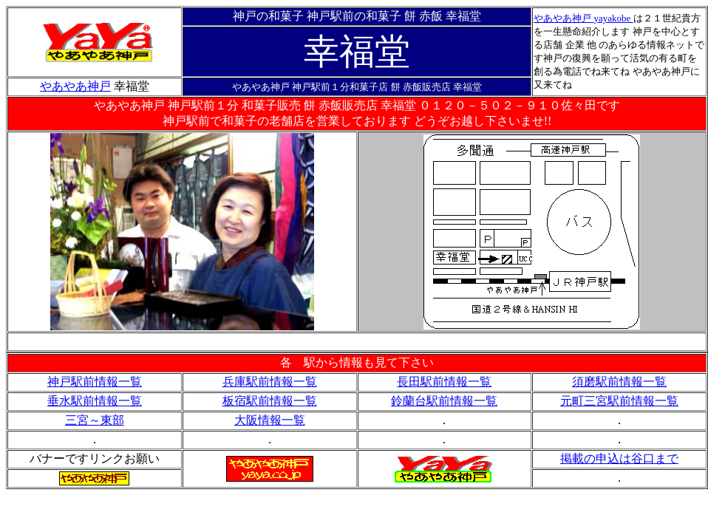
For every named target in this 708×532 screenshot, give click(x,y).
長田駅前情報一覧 (444, 381)
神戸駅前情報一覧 (94, 381)
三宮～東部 (94, 420)
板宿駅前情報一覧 (269, 401)
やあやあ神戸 (563, 18)
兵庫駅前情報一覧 (269, 381)
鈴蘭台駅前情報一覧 (444, 401)
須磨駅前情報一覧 (619, 381)
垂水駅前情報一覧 (94, 401)
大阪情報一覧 (269, 420)
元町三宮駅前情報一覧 (619, 401)
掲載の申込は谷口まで (619, 458)
